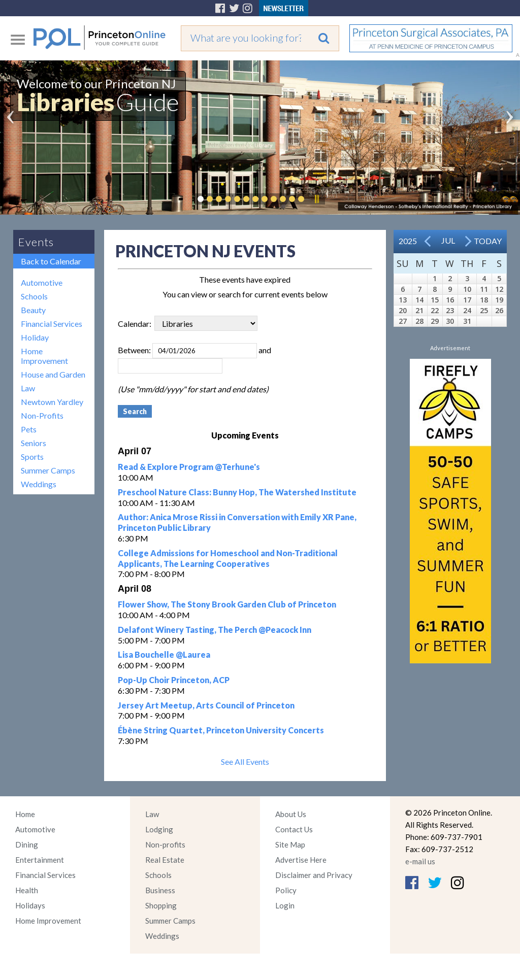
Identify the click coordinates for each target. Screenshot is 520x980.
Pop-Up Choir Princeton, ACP (174, 680)
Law (28, 388)
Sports (32, 456)
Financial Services (51, 323)
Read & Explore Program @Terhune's (189, 466)
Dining (26, 844)
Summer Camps (48, 470)
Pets (29, 429)
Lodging (159, 829)
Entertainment (39, 859)
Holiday (35, 337)
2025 (408, 241)
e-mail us (420, 861)
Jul (448, 240)
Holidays (30, 905)
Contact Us (294, 829)
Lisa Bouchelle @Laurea (164, 654)
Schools (34, 296)
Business (160, 890)
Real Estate (164, 859)
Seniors (33, 443)
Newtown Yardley (52, 402)
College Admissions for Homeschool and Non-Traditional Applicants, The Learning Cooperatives (228, 558)
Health (26, 890)
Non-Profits (42, 415)
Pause (316, 199)
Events (36, 242)
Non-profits (165, 844)
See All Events (245, 761)
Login (285, 905)
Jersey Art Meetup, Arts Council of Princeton (206, 705)
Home (25, 814)
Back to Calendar (51, 261)
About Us (290, 814)
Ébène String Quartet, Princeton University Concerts (221, 730)
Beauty (33, 310)
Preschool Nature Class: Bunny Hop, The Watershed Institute (237, 492)
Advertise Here (301, 859)
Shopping (161, 905)
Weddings (38, 484)
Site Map (290, 844)
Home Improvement (44, 355)
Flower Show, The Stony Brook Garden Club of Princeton (227, 604)
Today (488, 241)
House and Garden (53, 374)
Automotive (41, 282)
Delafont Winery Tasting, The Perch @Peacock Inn (214, 629)
